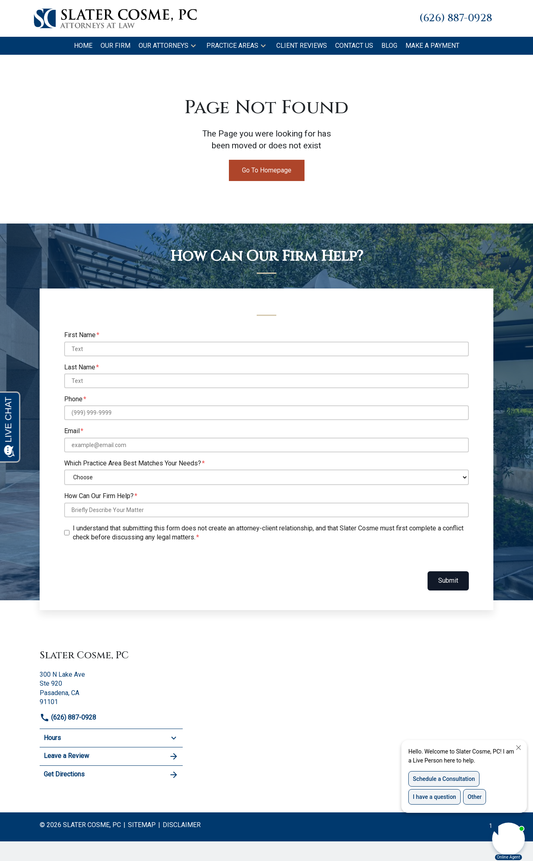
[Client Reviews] (301, 45)
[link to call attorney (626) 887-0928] (455, 18)
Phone (73, 399)
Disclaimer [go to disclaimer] (182, 825)
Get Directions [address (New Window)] (111, 775)
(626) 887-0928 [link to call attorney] (68, 717)
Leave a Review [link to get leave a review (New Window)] (111, 756)
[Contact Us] (354, 45)
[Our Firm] (115, 45)
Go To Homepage (266, 170)
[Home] (83, 45)
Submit (448, 580)
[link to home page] (115, 18)
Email (72, 431)
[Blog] (389, 45)
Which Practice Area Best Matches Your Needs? (132, 463)
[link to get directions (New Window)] (111, 687)
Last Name (79, 367)
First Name (80, 335)
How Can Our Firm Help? (99, 496)
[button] (193, 46)
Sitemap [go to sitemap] (142, 825)
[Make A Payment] (432, 45)
